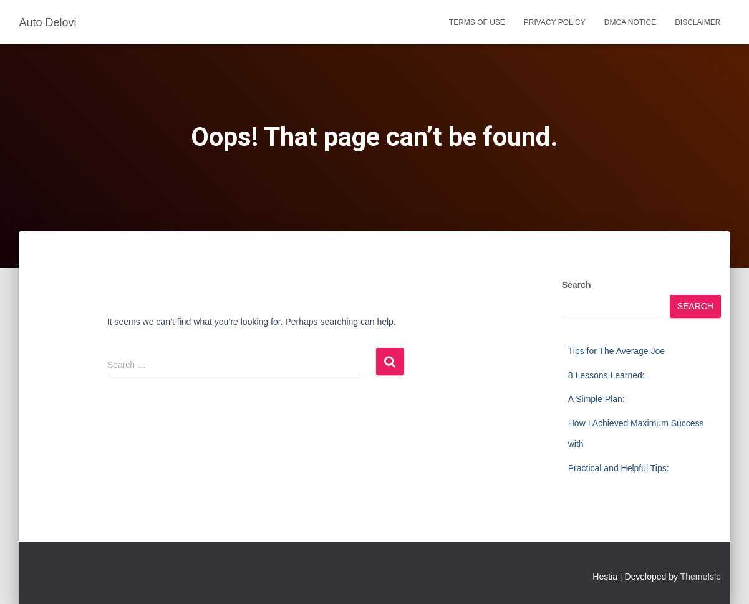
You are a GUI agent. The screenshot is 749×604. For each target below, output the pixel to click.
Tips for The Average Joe (616, 351)
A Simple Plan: (596, 399)
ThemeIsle (700, 577)
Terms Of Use (477, 22)
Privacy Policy (555, 22)
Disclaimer (697, 22)
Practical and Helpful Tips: (618, 468)
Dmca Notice (630, 22)
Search (576, 285)
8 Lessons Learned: (606, 375)
